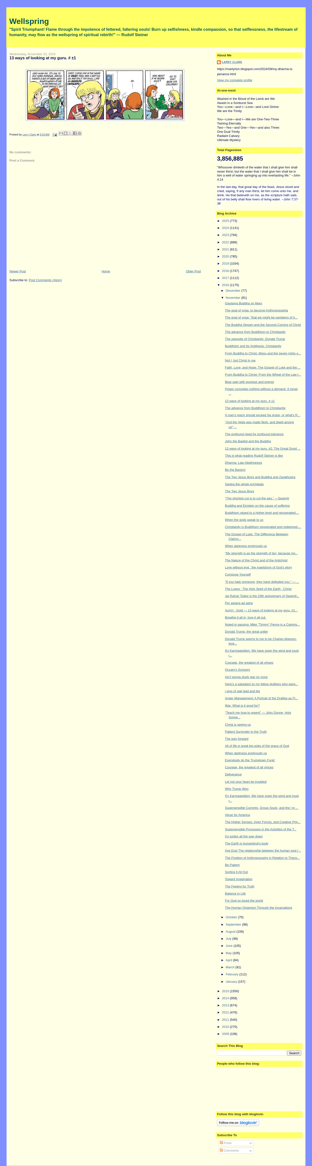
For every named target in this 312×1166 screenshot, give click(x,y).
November (233, 297)
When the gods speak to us (244, 520)
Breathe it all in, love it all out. (245, 617)
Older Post (193, 271)
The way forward (236, 739)
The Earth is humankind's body (246, 843)
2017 (226, 278)
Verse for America (237, 815)
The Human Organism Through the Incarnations (258, 907)
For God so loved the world (244, 900)
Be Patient (232, 865)
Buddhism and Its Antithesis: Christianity (253, 346)
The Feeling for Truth (239, 886)
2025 (226, 221)
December (233, 290)
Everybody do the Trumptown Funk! (250, 760)
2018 (226, 271)
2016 (226, 285)
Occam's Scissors (237, 669)
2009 (226, 1034)
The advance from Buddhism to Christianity (255, 332)
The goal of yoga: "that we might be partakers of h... (261, 317)
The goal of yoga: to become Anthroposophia (256, 310)
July (229, 938)
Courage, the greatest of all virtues (249, 662)
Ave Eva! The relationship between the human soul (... (263, 850)
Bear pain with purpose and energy (249, 382)
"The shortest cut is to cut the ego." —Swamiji (257, 498)
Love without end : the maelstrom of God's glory (258, 567)
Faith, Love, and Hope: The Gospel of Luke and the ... (263, 367)
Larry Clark (232, 62)
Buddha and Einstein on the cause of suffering (257, 505)
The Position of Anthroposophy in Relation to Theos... (262, 858)
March (230, 967)
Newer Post (18, 271)
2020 (226, 256)
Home (106, 271)
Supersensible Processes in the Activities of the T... (260, 829)
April (229, 960)
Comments (229, 1150)
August (231, 931)
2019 (226, 263)
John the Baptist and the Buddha (248, 441)
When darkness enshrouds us (246, 546)
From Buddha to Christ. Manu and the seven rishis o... (263, 353)
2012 (226, 1012)
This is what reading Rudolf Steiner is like (254, 455)
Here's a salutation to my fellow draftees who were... (261, 684)
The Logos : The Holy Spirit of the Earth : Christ (258, 589)
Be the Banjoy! (235, 470)
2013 (226, 1005)
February (232, 974)
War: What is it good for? (242, 705)
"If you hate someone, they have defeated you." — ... (262, 582)
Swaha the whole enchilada (244, 484)
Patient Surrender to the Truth (246, 731)
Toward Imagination (239, 879)
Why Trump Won (237, 789)
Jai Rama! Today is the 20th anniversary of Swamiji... (262, 596)
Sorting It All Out (236, 872)
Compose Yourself (238, 574)
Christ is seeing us (238, 724)
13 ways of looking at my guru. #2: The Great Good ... (262, 448)
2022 (226, 242)
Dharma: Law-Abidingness (243, 462)
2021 (226, 249)
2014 (226, 998)
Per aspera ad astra (239, 603)
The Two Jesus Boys (239, 491)
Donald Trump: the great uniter (246, 631)
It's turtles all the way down (244, 836)
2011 (226, 1020)
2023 (226, 235)
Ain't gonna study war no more (246, 677)
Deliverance (233, 774)
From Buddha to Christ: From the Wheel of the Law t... (263, 374)
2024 (226, 228)
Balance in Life (235, 893)
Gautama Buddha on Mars (243, 303)
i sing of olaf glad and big (242, 691)
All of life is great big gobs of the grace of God (257, 746)
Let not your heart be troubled (246, 782)
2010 (226, 1027)
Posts (226, 1143)
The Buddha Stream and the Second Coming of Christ (263, 325)
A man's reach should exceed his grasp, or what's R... (262, 415)
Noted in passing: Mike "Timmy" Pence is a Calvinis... (262, 624)
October (232, 917)
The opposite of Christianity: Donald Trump (255, 339)
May (229, 953)
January (232, 981)
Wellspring (29, 21)
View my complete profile (234, 80)
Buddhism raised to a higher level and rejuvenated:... (262, 513)
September (234, 924)
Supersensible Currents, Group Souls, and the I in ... (261, 808)
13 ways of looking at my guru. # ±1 (250, 401)
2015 (226, 991)
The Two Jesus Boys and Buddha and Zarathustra (260, 477)
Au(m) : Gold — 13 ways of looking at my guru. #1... (261, 610)
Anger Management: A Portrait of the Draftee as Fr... (261, 698)
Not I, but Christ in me (240, 360)
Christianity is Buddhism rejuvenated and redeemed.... (263, 527)
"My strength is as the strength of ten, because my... (261, 553)
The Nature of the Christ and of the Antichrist (256, 560)
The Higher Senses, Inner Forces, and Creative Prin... (263, 822)
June (230, 946)
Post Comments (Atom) (45, 280)
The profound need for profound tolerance (254, 434)
